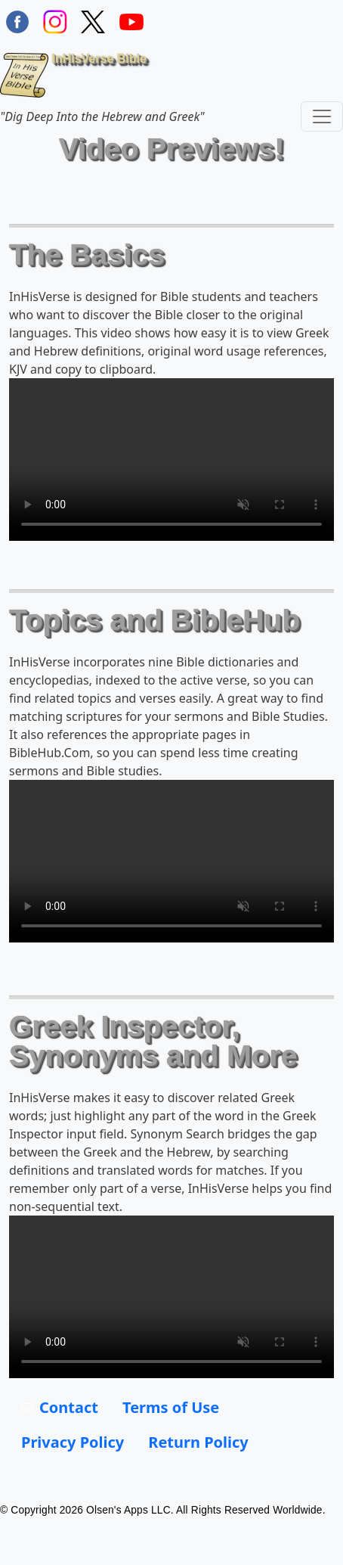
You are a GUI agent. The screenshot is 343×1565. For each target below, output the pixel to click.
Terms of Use (170, 1407)
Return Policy (198, 1442)
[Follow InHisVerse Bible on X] (93, 20)
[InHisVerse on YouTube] (131, 20)
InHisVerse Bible (73, 75)
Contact (68, 1407)
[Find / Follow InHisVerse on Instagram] (55, 20)
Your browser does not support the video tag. (171, 459)
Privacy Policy (72, 1442)
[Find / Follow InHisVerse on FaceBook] (17, 20)
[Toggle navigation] (322, 116)
